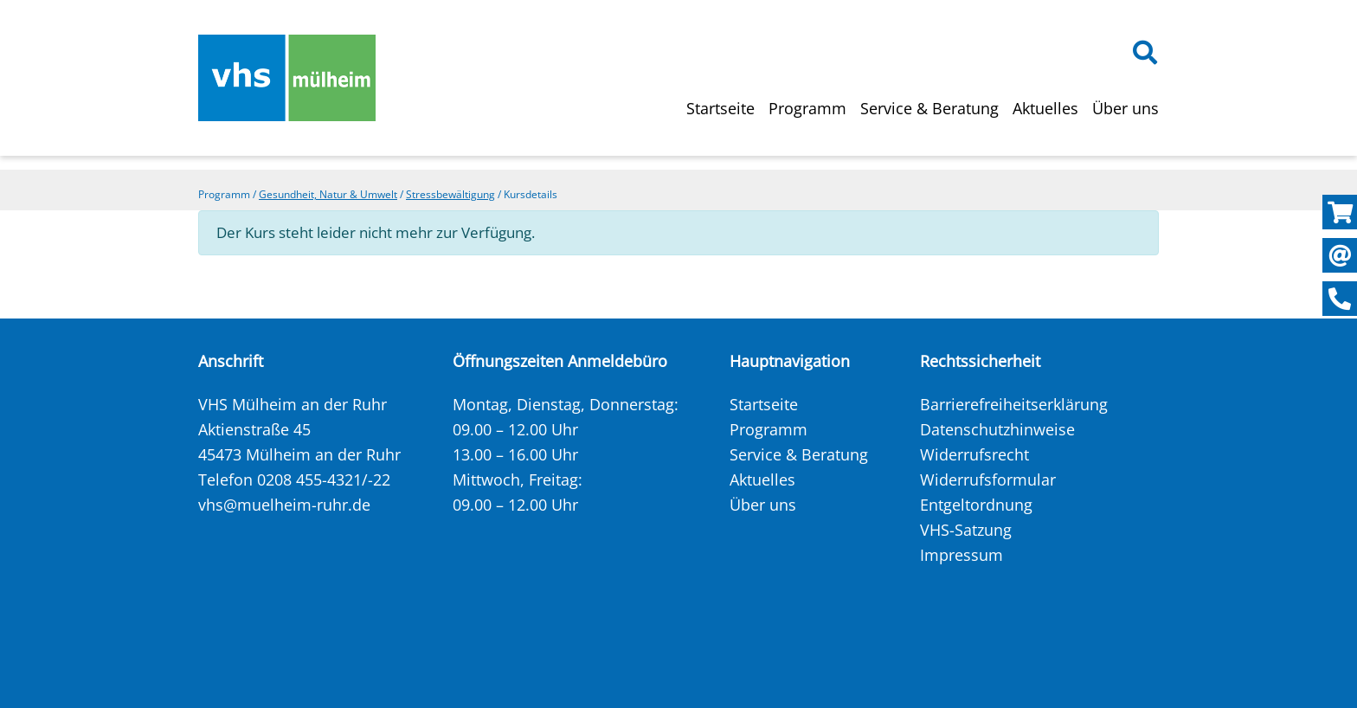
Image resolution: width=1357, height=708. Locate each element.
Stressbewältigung (450, 194)
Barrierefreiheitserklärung (1014, 404)
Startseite (720, 108)
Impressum (961, 554)
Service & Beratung (929, 108)
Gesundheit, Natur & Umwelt (328, 194)
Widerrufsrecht (974, 454)
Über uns (1125, 108)
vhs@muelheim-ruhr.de (284, 504)
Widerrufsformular (988, 479)
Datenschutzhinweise (997, 429)
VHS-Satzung (966, 529)
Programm (807, 108)
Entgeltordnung (976, 504)
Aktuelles (1045, 108)
